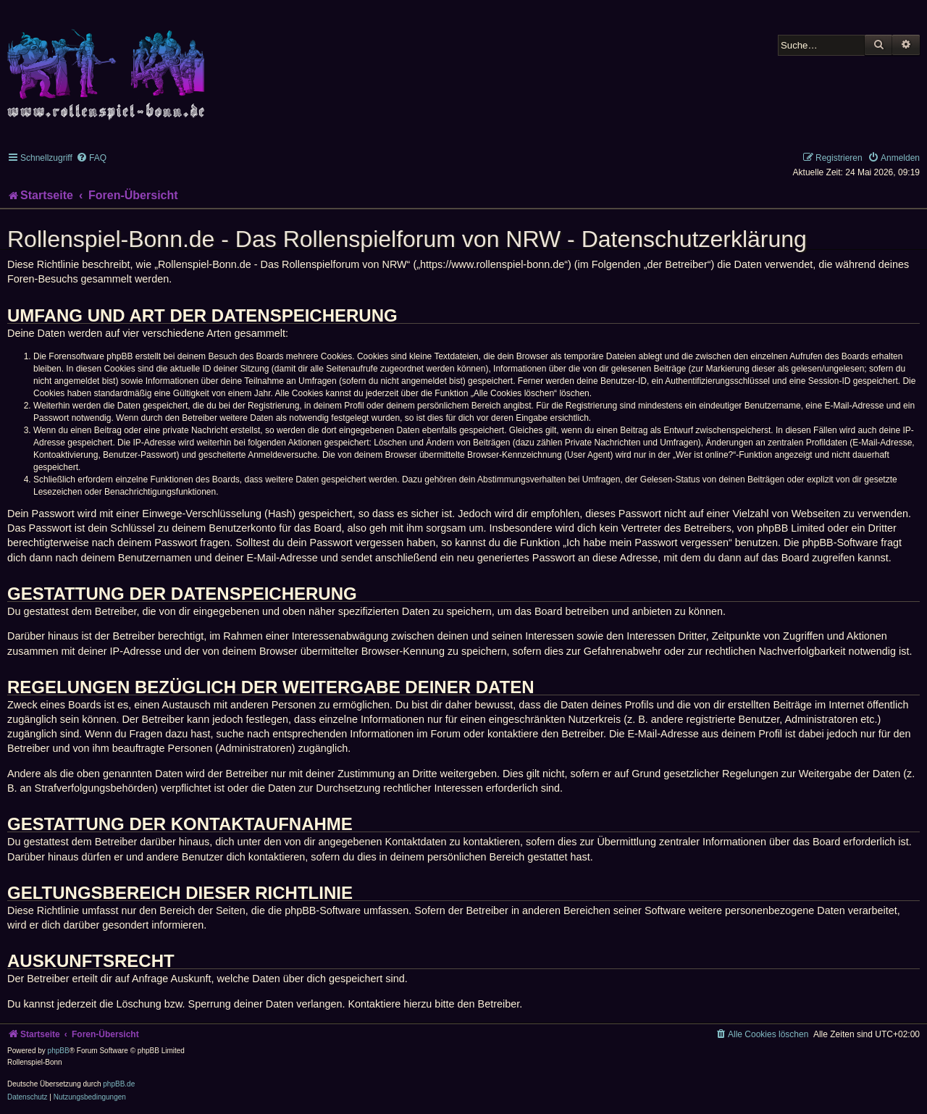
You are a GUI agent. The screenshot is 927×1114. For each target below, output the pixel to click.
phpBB (59, 1051)
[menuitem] (91, 157)
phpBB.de (119, 1084)
